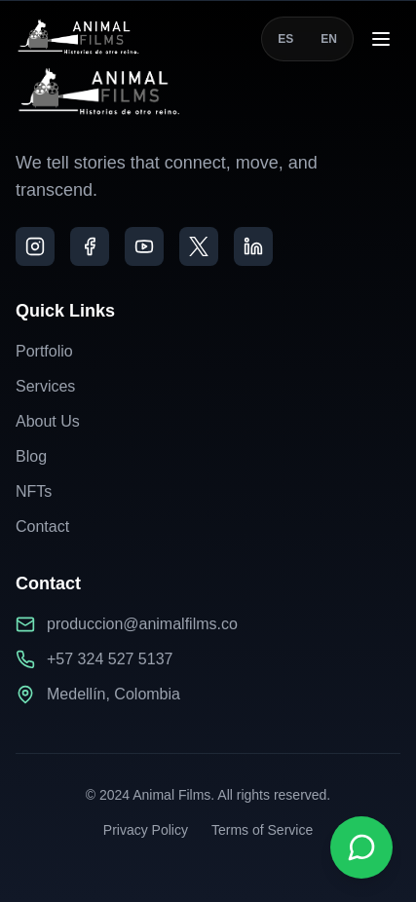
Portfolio (44, 351)
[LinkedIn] (253, 246)
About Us (48, 421)
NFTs (34, 491)
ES (285, 39)
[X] (198, 246)
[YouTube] (144, 246)
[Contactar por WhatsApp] (361, 847)
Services (45, 386)
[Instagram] (35, 246)
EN (329, 39)
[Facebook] (89, 246)
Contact (42, 526)
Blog (31, 456)
